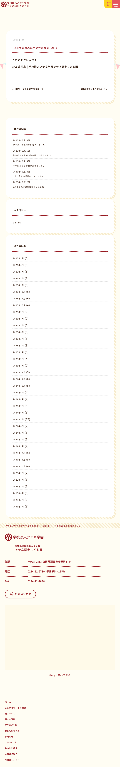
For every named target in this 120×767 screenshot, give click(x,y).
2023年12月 (19, 453)
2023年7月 (18, 486)
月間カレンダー (12, 759)
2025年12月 (19, 291)
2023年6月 (18, 493)
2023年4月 (18, 506)
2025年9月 (18, 312)
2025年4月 (18, 345)
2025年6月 (18, 332)
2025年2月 (18, 359)
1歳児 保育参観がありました (29, 89)
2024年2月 (18, 439)
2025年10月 (19, 305)
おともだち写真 (12, 731)
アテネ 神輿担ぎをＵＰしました (29, 145)
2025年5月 (18, 338)
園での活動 (10, 719)
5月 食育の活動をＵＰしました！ (29, 176)
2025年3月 (18, 352)
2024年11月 (19, 379)
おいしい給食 (11, 748)
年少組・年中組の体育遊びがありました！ (33, 155)
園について (10, 713)
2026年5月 (18, 258)
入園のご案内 (11, 754)
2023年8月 (18, 479)
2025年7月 (18, 325)
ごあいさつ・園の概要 (15, 707)
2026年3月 (18, 271)
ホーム (8, 702)
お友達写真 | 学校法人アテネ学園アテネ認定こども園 (45, 67)
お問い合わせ (20, 594)
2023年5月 (18, 500)
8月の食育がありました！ (93, 89)
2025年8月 (18, 318)
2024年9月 (18, 392)
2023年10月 (19, 466)
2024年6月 (18, 412)
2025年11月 (19, 298)
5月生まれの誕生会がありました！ (29, 186)
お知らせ (17, 222)
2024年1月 (18, 446)
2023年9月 (18, 473)
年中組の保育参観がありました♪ (29, 166)
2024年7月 (18, 406)
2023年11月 (19, 459)
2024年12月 (19, 372)
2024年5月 (18, 419)
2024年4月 (18, 426)
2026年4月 (18, 265)
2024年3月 (18, 432)
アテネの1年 (11, 725)
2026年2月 (18, 278)
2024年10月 (19, 385)
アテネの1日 (11, 742)
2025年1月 (18, 365)
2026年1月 (18, 285)
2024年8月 (18, 399)
